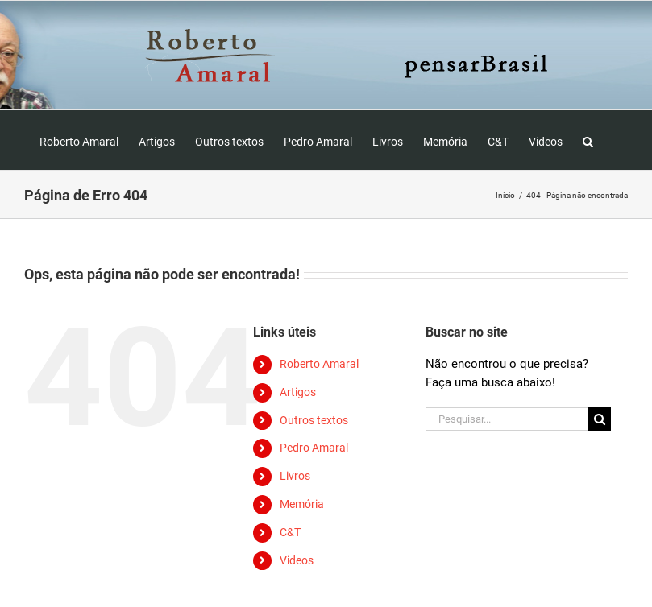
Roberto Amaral (319, 363)
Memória (302, 504)
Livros (295, 475)
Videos (297, 560)
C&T (290, 532)
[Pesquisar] (599, 419)
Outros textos (314, 420)
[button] (588, 140)
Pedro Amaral (314, 447)
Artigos (298, 392)
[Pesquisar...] (507, 419)
